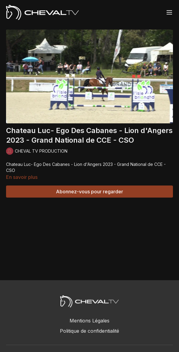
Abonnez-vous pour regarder (89, 192)
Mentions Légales (89, 321)
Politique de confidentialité (89, 331)
